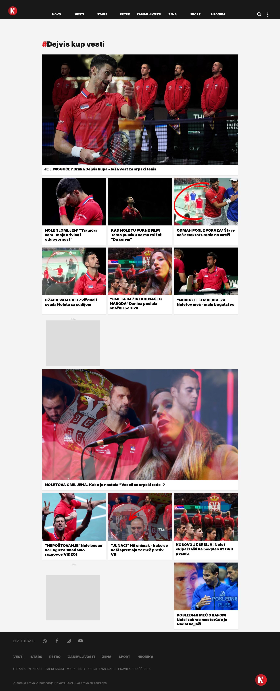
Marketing (76, 669)
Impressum (54, 669)
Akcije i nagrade (101, 669)
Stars (102, 14)
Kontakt (35, 669)
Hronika (218, 14)
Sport (195, 14)
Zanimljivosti (149, 14)
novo (56, 14)
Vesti (79, 14)
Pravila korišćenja (134, 669)
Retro (125, 14)
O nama (19, 669)
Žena (172, 14)
